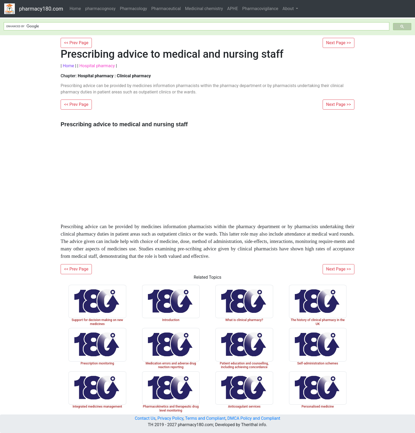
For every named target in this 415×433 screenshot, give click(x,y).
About (288, 8)
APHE (232, 8)
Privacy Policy (170, 418)
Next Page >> (338, 42)
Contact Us (145, 418)
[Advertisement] (207, 170)
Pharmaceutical (166, 8)
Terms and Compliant (205, 418)
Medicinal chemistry (204, 8)
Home (75, 8)
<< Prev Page (76, 42)
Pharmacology (133, 8)
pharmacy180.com (41, 9)
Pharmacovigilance (260, 8)
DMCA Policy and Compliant (253, 418)
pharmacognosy (100, 8)
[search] (196, 26)
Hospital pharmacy (97, 65)
